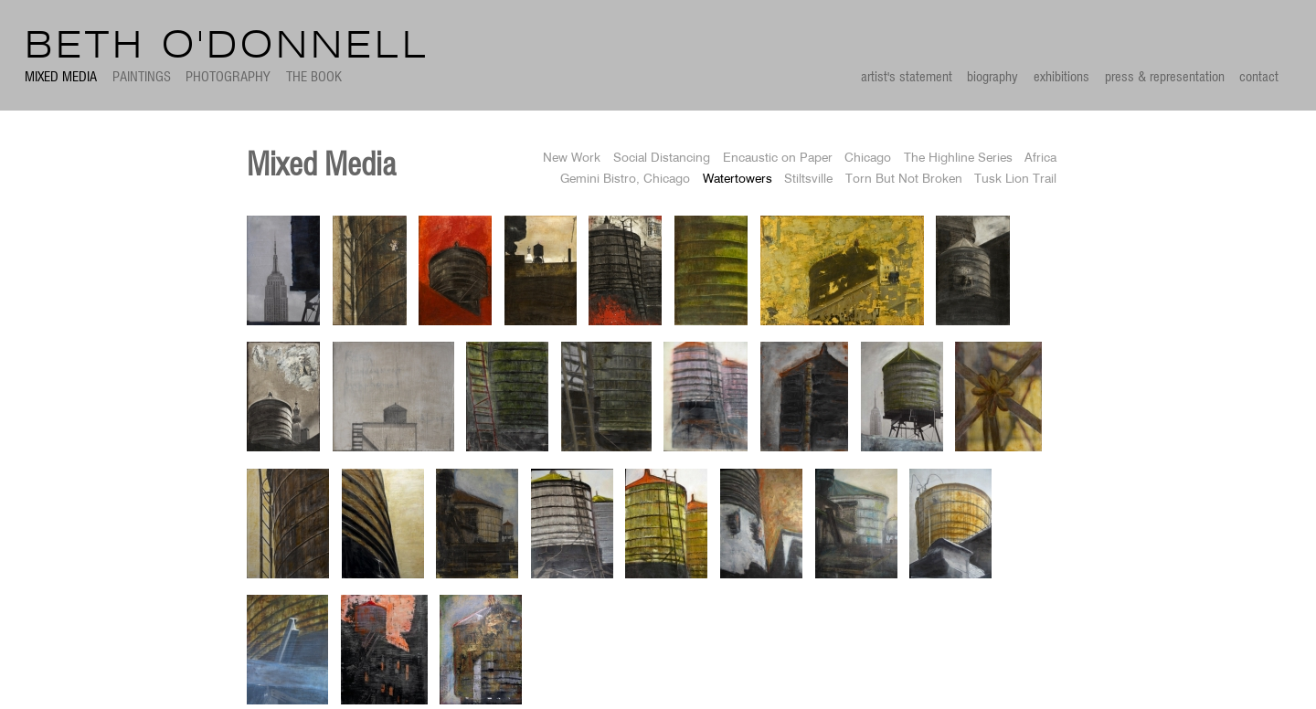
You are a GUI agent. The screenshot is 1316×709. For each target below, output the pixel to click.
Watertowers (737, 179)
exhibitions (1061, 77)
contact (1259, 77)
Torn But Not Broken (903, 179)
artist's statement (906, 77)
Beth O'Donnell (227, 47)
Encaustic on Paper (778, 158)
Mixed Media (61, 77)
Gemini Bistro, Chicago (625, 179)
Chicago (867, 158)
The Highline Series (958, 158)
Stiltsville (808, 179)
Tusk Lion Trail (1015, 179)
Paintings (141, 77)
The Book (314, 77)
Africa (1040, 158)
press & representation (1165, 77)
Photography (228, 77)
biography (992, 77)
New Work (571, 158)
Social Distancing (661, 158)
